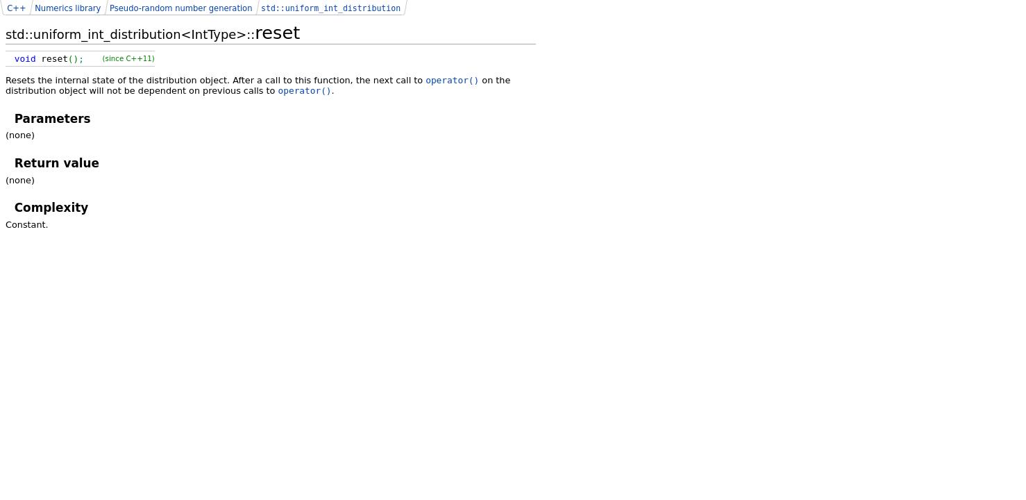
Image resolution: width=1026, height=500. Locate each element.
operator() (452, 80)
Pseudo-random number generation (181, 8)
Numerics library (68, 8)
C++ (16, 8)
